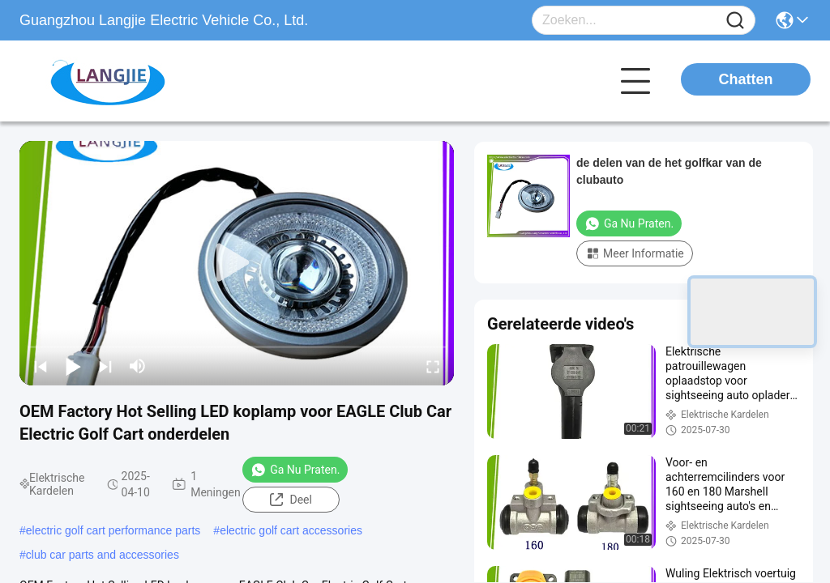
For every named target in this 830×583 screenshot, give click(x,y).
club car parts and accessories (102, 554)
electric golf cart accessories (291, 530)
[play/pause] (73, 366)
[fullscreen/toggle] (433, 366)
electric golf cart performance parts (113, 530)
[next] (105, 366)
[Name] (735, 21)
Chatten (746, 79)
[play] (236, 263)
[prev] (40, 366)
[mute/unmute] (138, 366)
